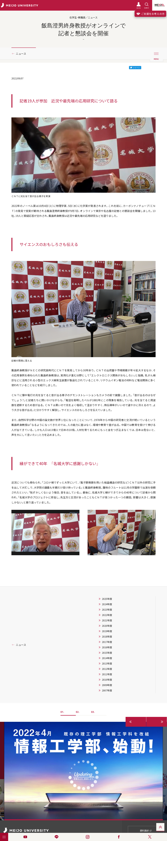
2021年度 (107, 620)
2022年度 (107, 615)
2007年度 (107, 690)
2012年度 (107, 669)
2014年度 (107, 658)
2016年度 (107, 647)
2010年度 (107, 679)
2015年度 (107, 653)
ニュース (21, 54)
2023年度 (107, 609)
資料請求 (146, 830)
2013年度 (107, 663)
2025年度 (107, 599)
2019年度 (107, 631)
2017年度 (107, 642)
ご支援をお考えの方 (150, 14)
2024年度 (107, 604)
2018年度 (107, 636)
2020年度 (107, 626)
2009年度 (107, 685)
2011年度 (107, 674)
